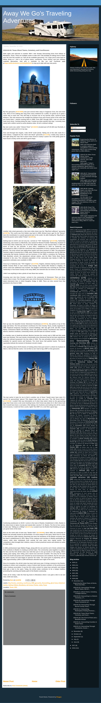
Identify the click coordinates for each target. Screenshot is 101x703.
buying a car (86, 270)
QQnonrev (75, 468)
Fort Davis (85, 323)
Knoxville (77, 384)
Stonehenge (73, 515)
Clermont (72, 288)
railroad (82, 470)
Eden (88, 313)
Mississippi (91, 418)
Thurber (83, 525)
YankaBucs (91, 553)
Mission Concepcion (84, 415)
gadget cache (74, 333)
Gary (77, 335)
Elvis (75, 315)
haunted (95, 356)
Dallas (79, 302)
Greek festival (79, 351)
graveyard (91, 350)
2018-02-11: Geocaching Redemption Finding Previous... (84, 610)
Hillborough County (75, 360)
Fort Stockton (80, 327)
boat (87, 259)
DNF (32, 583)
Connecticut (85, 291)
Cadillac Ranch (74, 274)
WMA (83, 550)
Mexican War (74, 410)
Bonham (79, 260)
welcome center (87, 545)
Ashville (83, 244)
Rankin (93, 470)
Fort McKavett (92, 325)
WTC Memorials (74, 552)
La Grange (76, 385)
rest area (92, 472)
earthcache (81, 312)
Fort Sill (72, 327)
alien (73, 236)
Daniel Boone (77, 303)
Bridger (72, 267)
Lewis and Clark (77, 392)
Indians (81, 370)
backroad (82, 246)
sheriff (83, 498)
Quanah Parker (85, 468)
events (72, 317)
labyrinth (90, 385)
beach (87, 251)
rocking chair (77, 479)
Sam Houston (81, 484)
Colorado (72, 290)
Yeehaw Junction (89, 555)
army (71, 244)
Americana (92, 237)
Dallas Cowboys (87, 302)
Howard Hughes (90, 367)
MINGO (84, 413)
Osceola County (81, 449)
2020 (74, 576)
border (93, 262)
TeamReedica (73, 521)
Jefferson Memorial (89, 377)
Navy (94, 432)
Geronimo (79, 348)
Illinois (80, 369)
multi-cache (85, 427)
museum (73, 428)
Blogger (58, 697)
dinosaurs (82, 306)
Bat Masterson (82, 249)
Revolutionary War (75, 474)
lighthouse (93, 392)
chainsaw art (91, 278)
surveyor (72, 518)
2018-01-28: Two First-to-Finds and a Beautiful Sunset (85, 618)
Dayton (81, 305)
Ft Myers (72, 331)
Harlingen (87, 356)
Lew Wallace (94, 390)
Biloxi (95, 254)
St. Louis (88, 509)
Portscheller (87, 462)
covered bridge (86, 295)
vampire (93, 535)
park (95, 454)
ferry (88, 318)
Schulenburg (77, 493)
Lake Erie (85, 387)
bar (94, 246)
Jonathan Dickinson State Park (87, 379)
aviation (74, 246)
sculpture (73, 495)
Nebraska (72, 433)
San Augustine (93, 486)
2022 (74, 570)
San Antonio (83, 486)
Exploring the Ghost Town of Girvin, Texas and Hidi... (85, 584)
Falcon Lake (91, 317)
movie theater (90, 425)
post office (73, 463)
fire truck (80, 320)
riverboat (85, 475)
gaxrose (93, 336)
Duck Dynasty (82, 310)
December (77, 581)
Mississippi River (75, 420)
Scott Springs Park (89, 493)
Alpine (86, 236)
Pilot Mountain (74, 459)
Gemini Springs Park (75, 338)
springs (72, 508)
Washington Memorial (86, 542)
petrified (82, 457)
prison (81, 467)
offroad (86, 443)
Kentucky (73, 382)
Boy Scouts (12, 583)
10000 (71, 229)
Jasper (82, 375)
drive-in (94, 308)
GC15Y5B (54, 241)
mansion (72, 402)
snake (89, 501)
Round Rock (79, 481)
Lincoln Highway (90, 393)
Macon (93, 400)
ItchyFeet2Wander (91, 372)
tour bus (93, 526)
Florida (78, 322)
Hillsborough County (89, 360)
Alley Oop (79, 236)
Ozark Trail (88, 452)
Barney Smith (86, 247)
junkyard (85, 380)
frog (94, 330)
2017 (74, 645)
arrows (77, 244)
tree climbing (74, 532)
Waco (85, 540)
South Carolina (87, 503)
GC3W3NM (40, 532)
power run (91, 464)
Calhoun (84, 274)
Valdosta (85, 535)
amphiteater (73, 239)
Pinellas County (84, 459)
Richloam (85, 474)
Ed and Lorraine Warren (78, 313)
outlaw (72, 452)
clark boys (85, 287)
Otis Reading (78, 450)
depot (93, 305)
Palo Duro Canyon (87, 454)
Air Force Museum (85, 233)
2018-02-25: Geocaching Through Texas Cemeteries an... (84, 601)
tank (73, 519)
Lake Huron (75, 388)
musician (82, 428)
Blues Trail (80, 259)
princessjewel (73, 467)
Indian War (94, 369)
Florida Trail (87, 322)
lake (96, 385)
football (95, 322)
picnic (89, 457)
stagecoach (75, 511)
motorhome (88, 423)
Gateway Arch (77, 336)
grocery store (74, 353)
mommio (93, 420)
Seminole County (85, 495)
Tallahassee (94, 518)
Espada (89, 315)
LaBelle (84, 385)
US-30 (78, 535)
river (77, 475)
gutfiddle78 (87, 355)
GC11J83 (46, 134)
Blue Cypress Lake (81, 257)
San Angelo (73, 486)
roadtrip (94, 477)
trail (85, 528)
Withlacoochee (76, 550)
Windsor (85, 549)
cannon (92, 274)
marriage (74, 403)
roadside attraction (78, 477)
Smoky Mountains (80, 501)
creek (72, 298)
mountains (78, 425)
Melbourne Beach (92, 406)
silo (76, 500)
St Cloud (91, 508)
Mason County (74, 405)
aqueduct (77, 242)
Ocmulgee (72, 443)
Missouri (85, 420)
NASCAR (79, 430)
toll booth (77, 526)
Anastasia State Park (86, 239)
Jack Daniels (79, 374)
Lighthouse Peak (78, 393)
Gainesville (84, 333)
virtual (94, 538)
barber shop (73, 247)
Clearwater (93, 287)
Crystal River (91, 298)
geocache (38, 583)
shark (93, 495)
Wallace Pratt (92, 540)
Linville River (84, 395)
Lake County (76, 387)
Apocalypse (85, 241)
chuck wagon (91, 283)
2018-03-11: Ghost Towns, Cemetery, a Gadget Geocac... (85, 592)
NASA (71, 430)
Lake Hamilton (93, 387)
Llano (73, 397)
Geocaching (46, 583)
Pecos (85, 455)
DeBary (87, 305)
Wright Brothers (91, 550)
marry (80, 403)
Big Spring (74, 254)
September (77, 636)
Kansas (92, 380)
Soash (71, 503)
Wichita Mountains (90, 547)
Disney (89, 306)
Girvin (78, 350)
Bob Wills (92, 259)
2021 (74, 573)
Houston (80, 367)
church (72, 285)
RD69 (85, 472)
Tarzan (78, 519)
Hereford (80, 358)
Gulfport (79, 355)
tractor (79, 528)
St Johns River (80, 509)
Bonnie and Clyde (89, 260)
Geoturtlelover (91, 346)
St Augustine (82, 508)
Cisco (81, 285)
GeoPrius (92, 343)
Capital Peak (87, 275)
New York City (80, 437)
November (77, 631)
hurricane (73, 369)
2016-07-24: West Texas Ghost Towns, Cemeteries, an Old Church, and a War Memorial (88, 158)
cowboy (78, 297)
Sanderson (92, 487)
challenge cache (75, 280)
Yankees (72, 555)
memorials (76, 408)
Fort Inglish (73, 325)
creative (91, 297)
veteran (86, 537)
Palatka (78, 454)
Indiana (74, 370)
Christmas (81, 283)
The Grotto (75, 525)
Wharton (80, 547)
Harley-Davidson (79, 356)
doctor (71, 308)
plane (76, 460)
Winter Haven (93, 549)
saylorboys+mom (75, 491)
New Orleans (80, 435)
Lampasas (74, 390)
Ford (73, 323)
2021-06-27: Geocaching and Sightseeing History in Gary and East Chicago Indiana (88, 175)
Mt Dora (78, 427)
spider (84, 506)
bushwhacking (86, 269)
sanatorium (83, 487)
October (76, 634)
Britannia (84, 267)
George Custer (85, 345)
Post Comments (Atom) (19, 685)
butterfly (78, 270)
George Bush (74, 345)
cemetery (20, 583)
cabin (93, 270)
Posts (74, 128)
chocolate (73, 283)
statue (80, 513)
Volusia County (77, 540)
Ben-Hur (80, 252)
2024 (74, 565)
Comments (75, 131)
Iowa (96, 370)
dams (95, 302)
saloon (94, 483)
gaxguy (86, 336)
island (82, 372)
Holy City (88, 364)
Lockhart (80, 397)
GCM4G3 (45, 324)
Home (34, 681)
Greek (71, 351)
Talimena (86, 518)
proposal (88, 467)
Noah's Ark (89, 437)
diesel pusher (73, 306)
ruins (94, 481)
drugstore (73, 310)
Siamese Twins (91, 498)
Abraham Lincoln (91, 231)
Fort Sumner (90, 327)
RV (71, 483)
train (92, 528)
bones (71, 260)
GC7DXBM (7, 401)
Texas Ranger (93, 523)
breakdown (73, 265)
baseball (72, 249)
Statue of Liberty (91, 513)
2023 (74, 568)
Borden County (84, 262)
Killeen (16, 585)
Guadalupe (87, 353)
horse (94, 364)
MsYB (71, 427)
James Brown (93, 374)
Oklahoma (78, 445)
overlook (79, 452)
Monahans (22, 585)
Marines (85, 402)
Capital (79, 275)
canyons (72, 275)
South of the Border (82, 504)
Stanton (84, 511)
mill (73, 413)
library (86, 392)
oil (70, 445)
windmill (78, 549)
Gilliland (72, 350)
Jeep (95, 375)
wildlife (72, 549)
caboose (72, 272)
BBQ (81, 251)
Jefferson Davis (76, 377)
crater (85, 297)
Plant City (83, 460)
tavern (84, 519)
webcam (84, 544)
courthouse (27, 583)
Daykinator (73, 305)
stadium (95, 509)
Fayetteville (81, 318)
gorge (83, 350)
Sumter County (85, 516)
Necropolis (80, 433)
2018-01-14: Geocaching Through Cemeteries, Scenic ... (84, 627)
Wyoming (81, 553)
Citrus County (88, 285)
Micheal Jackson (91, 410)
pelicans (93, 455)
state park (73, 513)
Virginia (86, 538)
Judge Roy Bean (75, 380)
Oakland (95, 438)
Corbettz (93, 291)
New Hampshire (89, 433)
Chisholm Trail (90, 281)
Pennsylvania (74, 457)
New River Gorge (90, 435)
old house (29, 585)
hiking (91, 358)
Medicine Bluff (74, 406)
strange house (74, 516)
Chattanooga (94, 280)
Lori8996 (81, 398)
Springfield (92, 506)
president (82, 465)
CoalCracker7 (91, 288)
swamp (80, 518)
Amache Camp (93, 236)
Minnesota (92, 413)
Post (94, 462)
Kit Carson (89, 382)
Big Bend (94, 252)
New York (72, 437)
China (81, 281)
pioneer (92, 459)
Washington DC (74, 542)
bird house (87, 255)
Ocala (84, 440)
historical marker (85, 362)
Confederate (74, 292)
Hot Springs (92, 366)
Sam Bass (72, 484)
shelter (77, 498)
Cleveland (80, 288)
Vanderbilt (72, 536)
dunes (95, 310)
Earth (73, 312)
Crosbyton (81, 298)
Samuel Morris (91, 484)
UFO (94, 533)
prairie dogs (73, 465)
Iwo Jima (72, 374)
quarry (93, 468)
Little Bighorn (93, 395)
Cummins (72, 300)
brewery (82, 265)
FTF (79, 331)
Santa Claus (81, 489)
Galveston (92, 333)
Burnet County (74, 269)
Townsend (72, 528)
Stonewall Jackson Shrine (87, 515)
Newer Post (8, 681)
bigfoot (81, 254)
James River (75, 375)
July (75, 639)
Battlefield (92, 249)
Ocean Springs (81, 441)
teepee (83, 521)
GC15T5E (35, 264)
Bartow (94, 247)
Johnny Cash (73, 379)
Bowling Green (74, 264)
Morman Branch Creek (76, 423)
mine (78, 413)
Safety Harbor (85, 483)
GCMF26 (6, 233)
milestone (87, 412)
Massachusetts (85, 405)
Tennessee (73, 523)
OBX (79, 440)
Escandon (82, 315)
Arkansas (92, 242)
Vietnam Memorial (75, 538)
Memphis (86, 408)
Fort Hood (93, 323)
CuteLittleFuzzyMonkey (85, 300)
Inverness (90, 370)
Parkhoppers (76, 455)
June (75, 642)
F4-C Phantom (81, 317)
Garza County (84, 335)
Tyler (81, 533)
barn (79, 247)
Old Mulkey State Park (86, 447)
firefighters (88, 320)
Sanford (72, 489)
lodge (88, 397)
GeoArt (85, 338)
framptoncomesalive (75, 330)
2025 (74, 562)
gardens (72, 335)
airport (95, 233)
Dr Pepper (78, 308)
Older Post (60, 681)
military (94, 412)
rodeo (40, 585)
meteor (93, 408)
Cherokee (74, 281)
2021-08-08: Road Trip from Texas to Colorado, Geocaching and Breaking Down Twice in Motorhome (88, 210)
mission (72, 415)
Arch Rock (84, 242)
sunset (93, 516)
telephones (92, 521)
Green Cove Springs (90, 351)
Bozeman (92, 264)
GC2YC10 (29, 527)
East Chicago (93, 312)
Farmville (72, 318)
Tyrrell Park (88, 533)
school (94, 491)
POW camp (82, 463)
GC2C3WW (19, 111)
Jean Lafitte (89, 375)
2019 (74, 578)
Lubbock (72, 400)
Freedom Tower (87, 330)
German (72, 348)
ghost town (54, 583)
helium (74, 358)
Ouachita (86, 450)
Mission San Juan (80, 418)
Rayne (80, 472)
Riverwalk (92, 475)
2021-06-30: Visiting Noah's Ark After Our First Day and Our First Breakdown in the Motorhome (88, 192)
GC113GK (54, 279)
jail (86, 374)
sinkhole (81, 500)
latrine (80, 390)
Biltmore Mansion (76, 255)
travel (80, 530)
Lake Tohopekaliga (84, 388)
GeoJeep (82, 343)
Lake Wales (94, 388)
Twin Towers (75, 533)
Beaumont (73, 252)
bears (93, 251)
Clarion (78, 287)
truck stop (82, 532)
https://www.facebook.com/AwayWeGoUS (18, 63)
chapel (84, 280)
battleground (73, 251)
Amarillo (74, 237)
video (93, 536)
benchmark (87, 252)
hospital (85, 366)
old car (88, 445)
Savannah (92, 489)
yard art (78, 555)
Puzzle (36, 585)
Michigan (72, 412)
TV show (95, 532)
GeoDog (72, 343)
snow (94, 501)
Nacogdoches (91, 428)
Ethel (94, 315)
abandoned (79, 231)
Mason (94, 403)
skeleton (88, 500)
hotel (71, 367)
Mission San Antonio (82, 417)
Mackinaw (86, 400)
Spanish (78, 506)
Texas (45, 585)
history (10, 585)
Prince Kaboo (91, 465)
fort (77, 323)
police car (90, 460)
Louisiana (90, 398)
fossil (92, 328)
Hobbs (82, 364)
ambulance (83, 237)
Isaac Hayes (75, 372)
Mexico (82, 410)
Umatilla (72, 535)
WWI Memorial (86, 552)
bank (89, 246)
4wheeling (94, 229)
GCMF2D (32, 237)
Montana (80, 422)
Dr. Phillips (86, 308)
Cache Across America (89, 272)
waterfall (76, 544)
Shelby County (74, 496)
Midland (79, 412)
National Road (86, 432)
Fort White (82, 328)
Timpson (90, 525)
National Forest (90, 430)
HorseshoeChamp (75, 366)
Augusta (89, 244)
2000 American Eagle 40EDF (82, 229)
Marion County (93, 402)
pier (94, 457)
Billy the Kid (89, 254)
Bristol (78, 267)
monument (90, 422)
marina (79, 402)
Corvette (72, 293)
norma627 (74, 438)
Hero (85, 358)
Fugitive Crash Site (89, 331)
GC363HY (35, 127)
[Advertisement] (34, 662)
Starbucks (92, 511)
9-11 (73, 231)
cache (78, 272)
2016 (74, 648)
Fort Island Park (82, 325)
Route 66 (87, 481)
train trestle (73, 530)
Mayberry (93, 405)
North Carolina (84, 438)
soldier (78, 503)
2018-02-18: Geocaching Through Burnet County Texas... (84, 605)
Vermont (79, 536)
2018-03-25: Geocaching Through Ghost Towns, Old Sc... (84, 588)
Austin (95, 244)
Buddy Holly (92, 267)
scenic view (86, 491)
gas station (93, 335)
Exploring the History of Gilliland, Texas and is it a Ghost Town (88, 141)
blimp (71, 257)
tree (94, 530)
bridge (90, 266)
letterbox (86, 390)
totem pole (85, 526)
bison (93, 255)
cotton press (81, 293)
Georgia (81, 346)
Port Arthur (79, 462)
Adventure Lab (74, 233)
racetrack (72, 470)
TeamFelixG (91, 519)
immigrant (86, 369)
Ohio (92, 443)
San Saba (75, 487)
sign (71, 500)
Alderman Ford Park (92, 234)
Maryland (86, 403)
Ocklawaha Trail (91, 441)
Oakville (74, 440)
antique (78, 241)
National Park (74, 432)
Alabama (74, 234)
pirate (71, 460)
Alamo (82, 234)
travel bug (87, 530)
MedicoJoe (83, 406)
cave (94, 275)
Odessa (80, 443)
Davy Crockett (89, 303)
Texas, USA (13, 587)
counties (90, 293)
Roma (89, 479)
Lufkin (79, 400)
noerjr (95, 437)
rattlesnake (73, 472)
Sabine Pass (77, 483)
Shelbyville (83, 496)
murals (93, 427)
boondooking (73, 262)
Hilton (71, 362)
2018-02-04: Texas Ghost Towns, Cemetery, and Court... (83, 614)
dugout (90, 310)
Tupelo (89, 532)
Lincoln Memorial (74, 395)
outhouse (93, 450)
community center (87, 290)
